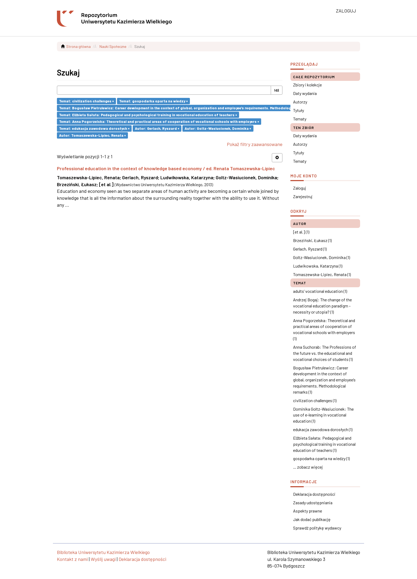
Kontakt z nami (72, 559)
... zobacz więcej (308, 466)
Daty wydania (305, 93)
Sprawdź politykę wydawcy (317, 527)
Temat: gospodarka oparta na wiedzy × (153, 101)
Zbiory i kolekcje (307, 84)
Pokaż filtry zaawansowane (254, 144)
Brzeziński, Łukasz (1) (312, 240)
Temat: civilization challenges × (86, 101)
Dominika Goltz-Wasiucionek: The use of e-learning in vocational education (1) (323, 415)
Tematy (299, 118)
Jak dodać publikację (312, 519)
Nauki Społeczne (112, 46)
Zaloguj (299, 187)
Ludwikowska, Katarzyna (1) (317, 265)
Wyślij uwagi (103, 559)
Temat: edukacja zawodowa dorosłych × (94, 128)
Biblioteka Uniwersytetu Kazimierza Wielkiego (103, 552)
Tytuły (298, 110)
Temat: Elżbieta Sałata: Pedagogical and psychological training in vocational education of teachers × (148, 114)
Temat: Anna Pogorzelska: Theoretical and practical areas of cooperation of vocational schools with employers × (159, 121)
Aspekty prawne (307, 510)
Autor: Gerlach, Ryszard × (157, 128)
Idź (276, 90)
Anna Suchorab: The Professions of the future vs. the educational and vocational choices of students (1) (324, 353)
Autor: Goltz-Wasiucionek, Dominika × (218, 128)
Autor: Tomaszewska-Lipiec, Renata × (92, 135)
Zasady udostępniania (312, 502)
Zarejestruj (302, 196)
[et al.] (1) (301, 231)
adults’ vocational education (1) (320, 291)
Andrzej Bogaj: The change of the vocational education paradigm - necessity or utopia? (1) (322, 305)
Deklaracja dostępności (314, 494)
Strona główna (78, 46)
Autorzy (300, 101)
